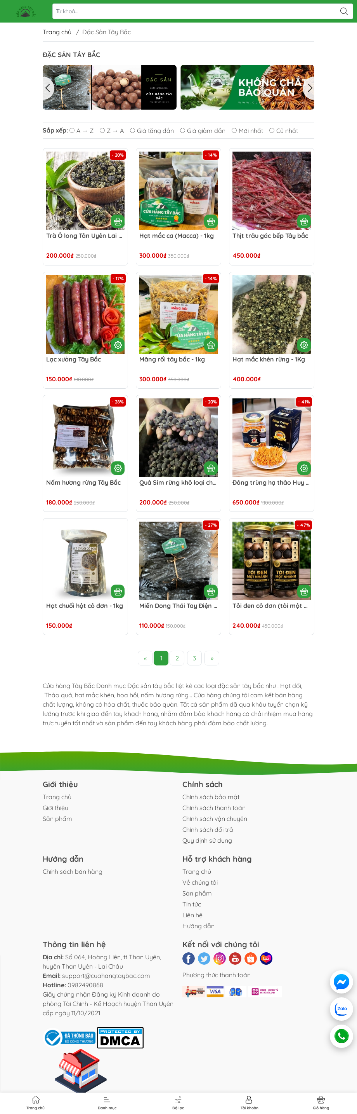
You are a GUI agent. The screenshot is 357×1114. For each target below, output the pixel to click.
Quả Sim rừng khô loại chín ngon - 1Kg (178, 482)
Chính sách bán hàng (72, 871)
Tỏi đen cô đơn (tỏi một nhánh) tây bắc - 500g (271, 605)
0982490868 (85, 985)
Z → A (112, 130)
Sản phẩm (57, 818)
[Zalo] (341, 1009)
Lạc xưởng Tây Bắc (73, 359)
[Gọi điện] (341, 1036)
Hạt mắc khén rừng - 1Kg (268, 359)
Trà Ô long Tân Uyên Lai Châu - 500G (85, 235)
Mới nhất (247, 130)
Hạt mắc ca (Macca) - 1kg (176, 235)
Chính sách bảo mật (210, 797)
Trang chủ (57, 32)
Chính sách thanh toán (214, 808)
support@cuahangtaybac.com (106, 976)
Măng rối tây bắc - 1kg (172, 359)
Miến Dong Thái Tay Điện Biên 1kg (178, 605)
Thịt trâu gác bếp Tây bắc (270, 235)
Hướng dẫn (198, 926)
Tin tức (191, 904)
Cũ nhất (283, 130)
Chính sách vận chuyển (214, 818)
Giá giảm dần (202, 130)
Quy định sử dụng (207, 840)
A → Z (81, 130)
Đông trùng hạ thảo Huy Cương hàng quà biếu (271, 482)
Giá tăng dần (152, 130)
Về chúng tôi (200, 882)
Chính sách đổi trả (207, 829)
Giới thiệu (55, 808)
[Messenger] (341, 982)
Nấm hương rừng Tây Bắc (83, 482)
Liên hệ (192, 915)
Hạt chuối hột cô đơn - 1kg (84, 605)
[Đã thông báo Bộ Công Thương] (70, 1037)
